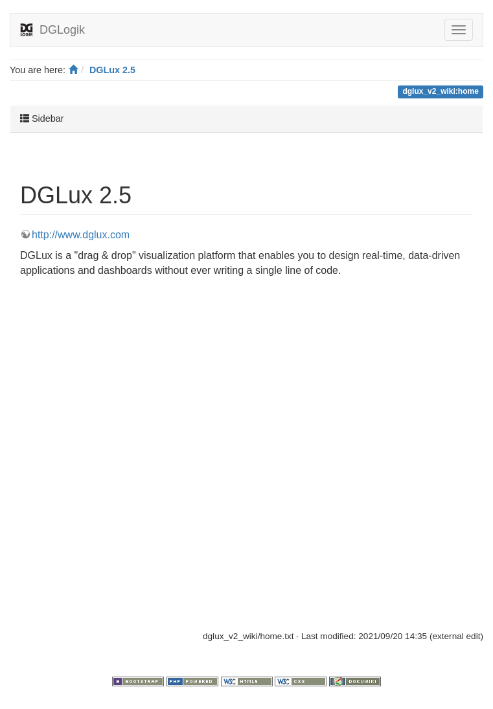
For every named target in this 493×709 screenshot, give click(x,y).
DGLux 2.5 (112, 70)
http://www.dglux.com (81, 234)
